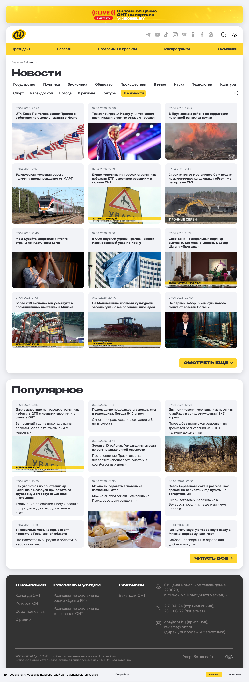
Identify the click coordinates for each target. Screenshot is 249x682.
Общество (104, 84)
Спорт (18, 93)
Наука (179, 84)
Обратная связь (30, 611)
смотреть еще (206, 363)
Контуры (108, 93)
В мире (160, 84)
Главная (17, 62)
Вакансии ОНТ (132, 595)
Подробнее (122, 674)
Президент (21, 49)
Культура (228, 84)
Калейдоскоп (41, 93)
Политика (51, 84)
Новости (64, 49)
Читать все (211, 559)
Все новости (133, 93)
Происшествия (133, 84)
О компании (227, 49)
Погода (65, 93)
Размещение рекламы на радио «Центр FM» (76, 598)
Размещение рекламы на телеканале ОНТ (76, 611)
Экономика (77, 84)
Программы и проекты (117, 49)
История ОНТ (27, 603)
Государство (24, 84)
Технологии (202, 84)
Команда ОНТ (28, 595)
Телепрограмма (176, 49)
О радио (23, 619)
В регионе (86, 93)
